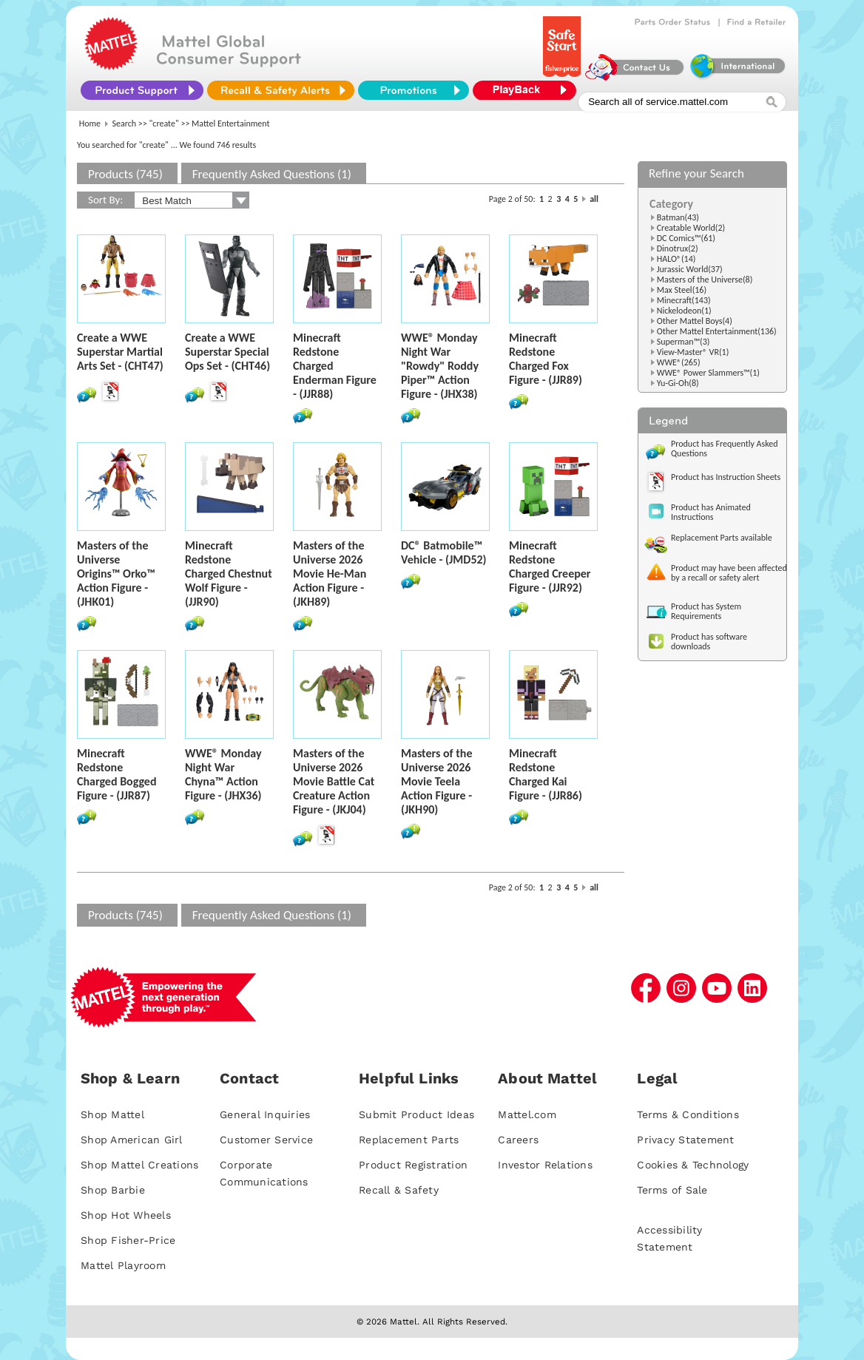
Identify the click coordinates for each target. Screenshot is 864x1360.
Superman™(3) (683, 341)
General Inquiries (265, 1114)
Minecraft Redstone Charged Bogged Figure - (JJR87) (116, 774)
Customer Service (266, 1140)
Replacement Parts (409, 1140)
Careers (518, 1140)
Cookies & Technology (693, 1165)
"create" (164, 123)
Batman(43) (678, 217)
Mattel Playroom (123, 1265)
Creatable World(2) (691, 228)
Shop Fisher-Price (128, 1240)
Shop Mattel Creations (139, 1165)
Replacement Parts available (721, 537)
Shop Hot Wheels (126, 1215)
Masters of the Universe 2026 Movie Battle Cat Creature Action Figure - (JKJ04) (333, 781)
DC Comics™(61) (686, 238)
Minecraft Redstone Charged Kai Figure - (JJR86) (545, 774)
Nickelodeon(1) (684, 310)
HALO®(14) (676, 259)
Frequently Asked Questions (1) (271, 174)
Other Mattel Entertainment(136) (717, 331)
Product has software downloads (709, 642)
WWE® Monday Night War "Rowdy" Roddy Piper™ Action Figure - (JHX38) (440, 366)
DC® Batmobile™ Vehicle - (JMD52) (444, 552)
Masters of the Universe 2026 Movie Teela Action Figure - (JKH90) (436, 781)
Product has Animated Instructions (711, 512)
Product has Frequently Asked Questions (724, 449)
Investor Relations (545, 1165)
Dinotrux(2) (677, 248)
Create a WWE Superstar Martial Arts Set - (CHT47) (120, 352)
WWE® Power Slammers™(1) (708, 373)
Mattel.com (527, 1114)
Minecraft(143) (684, 300)
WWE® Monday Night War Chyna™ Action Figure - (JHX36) (223, 774)
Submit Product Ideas (416, 1114)
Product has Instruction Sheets (725, 477)
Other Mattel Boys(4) (694, 321)
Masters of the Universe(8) (705, 279)
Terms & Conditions (688, 1114)
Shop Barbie (113, 1190)
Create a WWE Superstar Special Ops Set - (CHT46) (227, 352)
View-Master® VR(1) (693, 352)
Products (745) (125, 174)
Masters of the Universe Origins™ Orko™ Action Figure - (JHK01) (116, 573)
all (594, 199)
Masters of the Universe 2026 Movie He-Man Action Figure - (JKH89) (329, 573)
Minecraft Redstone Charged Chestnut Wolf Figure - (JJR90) (228, 573)
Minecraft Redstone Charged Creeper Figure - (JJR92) (550, 566)
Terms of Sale (672, 1190)
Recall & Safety (399, 1190)
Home (90, 123)
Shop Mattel (112, 1114)
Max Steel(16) (681, 290)
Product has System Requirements (706, 611)
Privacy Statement (685, 1140)
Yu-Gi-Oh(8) (678, 383)
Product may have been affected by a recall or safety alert (729, 573)
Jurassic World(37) (690, 269)
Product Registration (413, 1165)
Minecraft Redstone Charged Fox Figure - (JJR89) (545, 359)
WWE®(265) (679, 362)
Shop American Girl (132, 1140)
